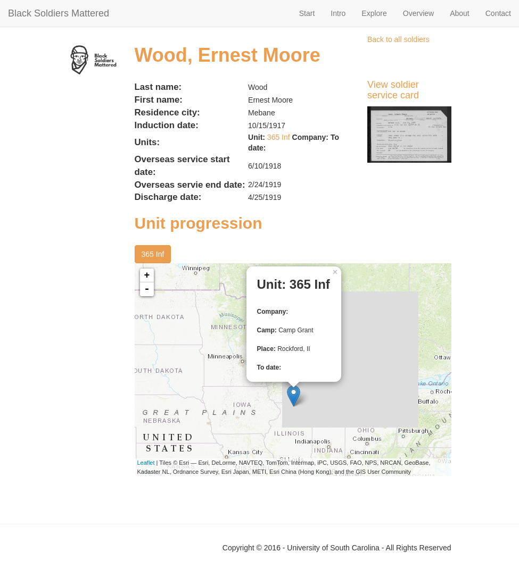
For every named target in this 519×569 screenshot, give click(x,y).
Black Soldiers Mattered (58, 13)
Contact (498, 13)
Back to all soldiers (398, 39)
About (459, 13)
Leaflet (146, 462)
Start (307, 13)
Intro (338, 13)
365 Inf (278, 137)
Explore (373, 13)
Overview (418, 13)
